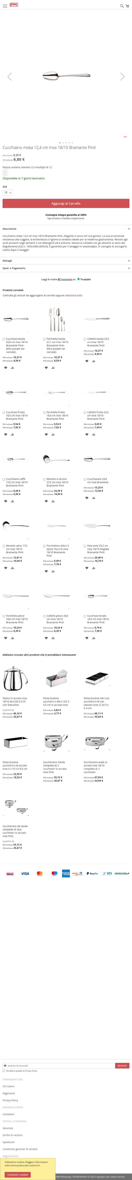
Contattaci (8, 1114)
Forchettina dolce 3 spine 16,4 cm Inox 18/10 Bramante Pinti (58, 550)
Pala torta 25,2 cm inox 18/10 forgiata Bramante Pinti (98, 549)
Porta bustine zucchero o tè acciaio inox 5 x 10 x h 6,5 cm (15, 765)
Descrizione (9, 228)
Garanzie (8, 1128)
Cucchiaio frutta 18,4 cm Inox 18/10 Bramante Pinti (17, 415)
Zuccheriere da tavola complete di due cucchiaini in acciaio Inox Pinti (15, 831)
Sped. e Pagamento (14, 268)
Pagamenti (9, 1093)
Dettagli (7, 260)
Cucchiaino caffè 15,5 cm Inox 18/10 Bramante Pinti (17, 482)
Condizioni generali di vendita (20, 1149)
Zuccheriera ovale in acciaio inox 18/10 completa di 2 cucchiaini (95, 767)
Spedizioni (9, 1142)
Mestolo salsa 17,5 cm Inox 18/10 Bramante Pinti (16, 549)
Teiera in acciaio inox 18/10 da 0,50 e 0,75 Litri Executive (15, 701)
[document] (28, 1169)
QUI (38, 1165)
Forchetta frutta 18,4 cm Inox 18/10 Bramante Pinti (57, 415)
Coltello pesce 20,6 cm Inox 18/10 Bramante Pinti (57, 619)
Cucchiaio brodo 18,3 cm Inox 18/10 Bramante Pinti (98, 619)
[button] (59, 142)
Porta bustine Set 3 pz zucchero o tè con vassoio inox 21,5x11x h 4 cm (96, 703)
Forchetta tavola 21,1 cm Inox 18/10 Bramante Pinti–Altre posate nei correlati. (57, 345)
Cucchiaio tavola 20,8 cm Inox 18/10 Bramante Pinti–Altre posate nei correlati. (17, 345)
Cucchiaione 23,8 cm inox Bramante (97, 480)
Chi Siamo (8, 1086)
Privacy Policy (31, 1070)
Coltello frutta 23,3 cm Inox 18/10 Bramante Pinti (98, 415)
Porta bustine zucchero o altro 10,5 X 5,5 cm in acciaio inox (56, 701)
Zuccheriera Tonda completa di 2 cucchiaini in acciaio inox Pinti (55, 767)
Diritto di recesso (12, 1135)
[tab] (66, 229)
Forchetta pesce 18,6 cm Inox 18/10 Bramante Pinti (17, 619)
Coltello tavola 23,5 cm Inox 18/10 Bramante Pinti (98, 342)
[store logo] (14, 4)
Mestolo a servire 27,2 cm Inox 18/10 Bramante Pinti (57, 482)
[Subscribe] (122, 1065)
